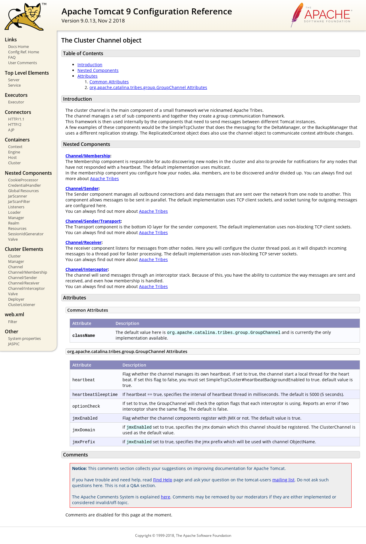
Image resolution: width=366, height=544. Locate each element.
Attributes (87, 76)
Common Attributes (109, 82)
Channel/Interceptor (26, 288)
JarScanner (17, 196)
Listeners (16, 207)
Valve (13, 239)
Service (14, 85)
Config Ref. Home (23, 52)
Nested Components (98, 70)
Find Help (162, 480)
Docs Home (18, 46)
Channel (15, 266)
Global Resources (23, 190)
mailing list (283, 480)
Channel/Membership (27, 272)
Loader (14, 212)
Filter (12, 321)
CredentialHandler (24, 185)
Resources (17, 228)
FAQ (12, 57)
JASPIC (14, 343)
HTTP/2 (14, 124)
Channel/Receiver (23, 283)
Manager (16, 217)
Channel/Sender (22, 277)
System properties (24, 338)
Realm (13, 223)
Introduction (89, 64)
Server (14, 79)
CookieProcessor (23, 180)
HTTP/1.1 (16, 119)
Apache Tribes (104, 178)
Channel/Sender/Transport (93, 221)
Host (12, 157)
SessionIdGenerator (26, 233)
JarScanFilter (19, 201)
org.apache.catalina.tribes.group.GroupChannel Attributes (148, 87)
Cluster (14, 162)
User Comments (22, 62)
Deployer (16, 299)
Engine (14, 152)
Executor (16, 102)
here (165, 497)
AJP (11, 129)
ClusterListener (21, 304)
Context (15, 146)
